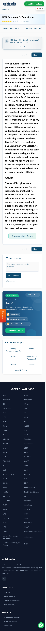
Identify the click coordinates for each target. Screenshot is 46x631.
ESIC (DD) (6, 461)
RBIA (5, 452)
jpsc (25, 430)
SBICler (6, 483)
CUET (5, 505)
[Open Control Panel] (2, 315)
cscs (26, 417)
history (27, 404)
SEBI (4, 457)
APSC (5, 421)
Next (36, 55)
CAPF (26, 461)
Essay (31, 349)
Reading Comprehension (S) (13, 350)
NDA (26, 465)
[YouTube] (4, 579)
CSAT (26, 395)
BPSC (5, 435)
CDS (4, 470)
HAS (4, 417)
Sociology (28, 399)
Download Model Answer (22, 236)
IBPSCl (27, 474)
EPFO (26, 448)
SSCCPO (6, 501)
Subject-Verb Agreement (31, 357)
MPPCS (6, 439)
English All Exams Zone (33, 531)
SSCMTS (27, 501)
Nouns (13, 364)
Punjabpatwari (29, 487)
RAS (26, 421)
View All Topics (22, 370)
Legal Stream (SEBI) (12, 28)
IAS (4, 395)
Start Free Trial (15, 330)
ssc (25, 496)
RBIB (26, 452)
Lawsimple (28, 505)
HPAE (26, 527)
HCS (26, 413)
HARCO (27, 518)
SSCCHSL (6, 496)
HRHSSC (6, 518)
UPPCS (27, 435)
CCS (26, 544)
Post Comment (13, 275)
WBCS (26, 426)
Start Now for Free (34, 4)
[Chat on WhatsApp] (41, 625)
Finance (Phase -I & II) (35, 28)
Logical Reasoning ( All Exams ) (11, 544)
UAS (4, 514)
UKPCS (6, 430)
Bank (26, 470)
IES (4, 404)
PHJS (5, 509)
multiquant (28, 537)
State (5, 426)
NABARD (27, 457)
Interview (6, 399)
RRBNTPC (28, 523)
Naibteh (6, 492)
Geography (7, 408)
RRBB (5, 487)
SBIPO (27, 479)
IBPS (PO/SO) (8, 474)
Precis (13, 356)
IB (3, 465)
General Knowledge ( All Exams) (11, 537)
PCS (4, 413)
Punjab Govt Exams (31, 492)
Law (25, 408)
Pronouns (31, 364)
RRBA (5, 479)
